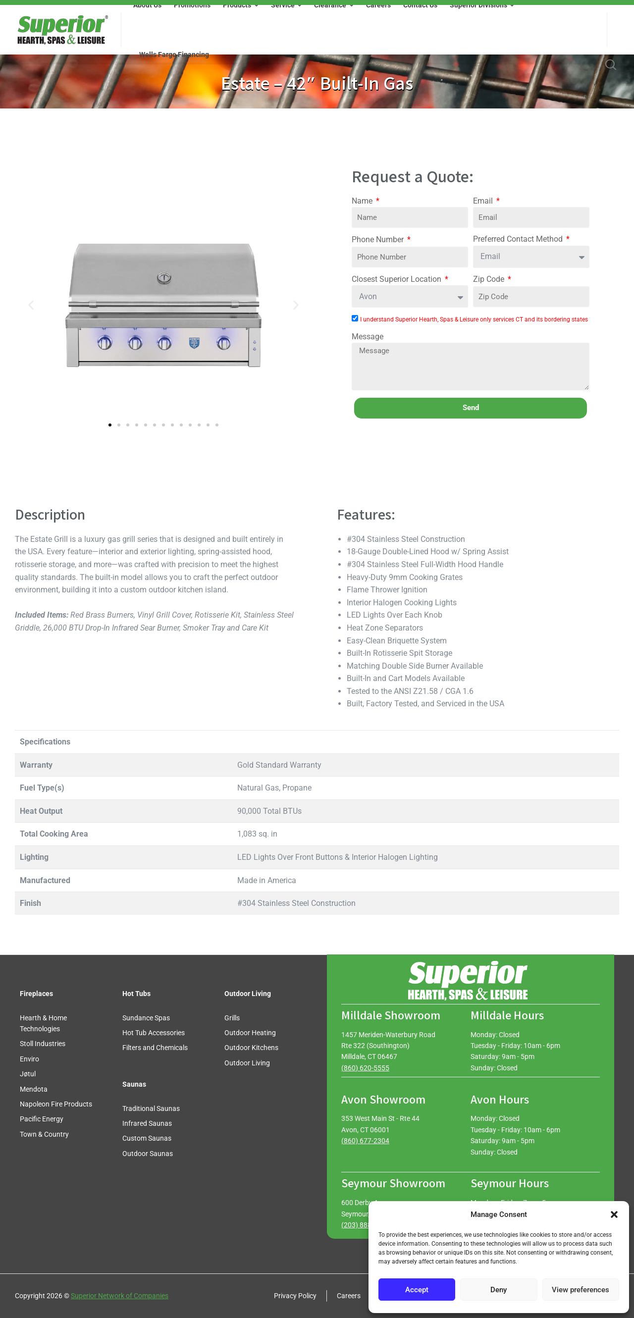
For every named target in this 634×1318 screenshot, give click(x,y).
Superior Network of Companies (119, 1296)
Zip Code (489, 279)
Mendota (34, 1089)
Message (367, 336)
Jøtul (28, 1074)
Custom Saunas (146, 1138)
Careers (349, 1296)
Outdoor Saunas (147, 1154)
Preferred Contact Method (519, 239)
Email (484, 201)
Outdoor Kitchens (251, 1048)
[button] (614, 1214)
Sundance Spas (146, 1018)
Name (363, 201)
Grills (232, 1018)
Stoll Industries (42, 1044)
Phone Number (379, 239)
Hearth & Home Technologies (43, 1023)
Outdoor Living (247, 1063)
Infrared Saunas (147, 1123)
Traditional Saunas (151, 1108)
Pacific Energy (41, 1119)
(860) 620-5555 (365, 1068)
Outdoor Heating (250, 1033)
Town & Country (44, 1134)
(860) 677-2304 (365, 1141)
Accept (416, 1289)
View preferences (580, 1289)
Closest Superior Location (397, 279)
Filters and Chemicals (155, 1048)
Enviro (29, 1059)
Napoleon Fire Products (56, 1104)
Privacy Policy (295, 1296)
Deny (498, 1289)
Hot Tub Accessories (153, 1033)
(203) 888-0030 (365, 1225)
